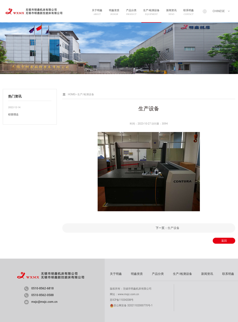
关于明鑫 (97, 12)
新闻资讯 (171, 12)
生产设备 (173, 228)
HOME (72, 94)
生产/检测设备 (151, 12)
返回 (224, 240)
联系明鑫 (188, 12)
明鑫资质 (114, 12)
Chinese (221, 11)
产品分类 (131, 12)
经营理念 (13, 114)
